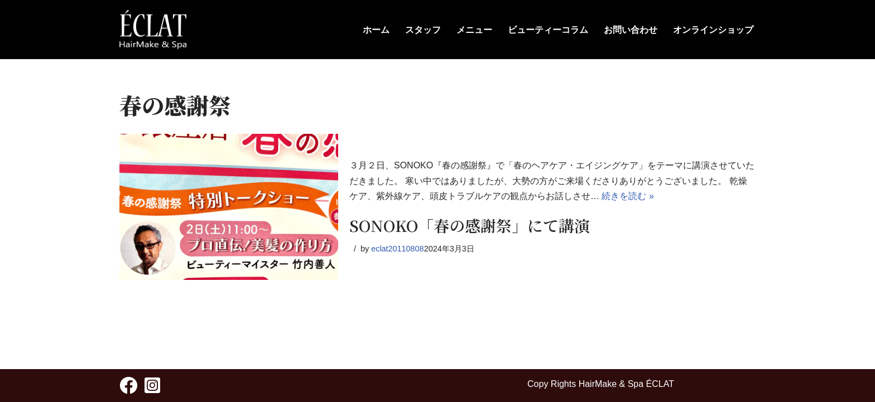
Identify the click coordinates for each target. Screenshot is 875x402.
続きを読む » (627, 196)
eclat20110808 (397, 248)
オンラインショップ (713, 30)
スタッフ (423, 30)
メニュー (474, 30)
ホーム (376, 30)
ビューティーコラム (548, 30)
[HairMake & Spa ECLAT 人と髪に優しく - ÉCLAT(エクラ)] (152, 29)
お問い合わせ (630, 30)
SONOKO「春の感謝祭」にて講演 (469, 225)
